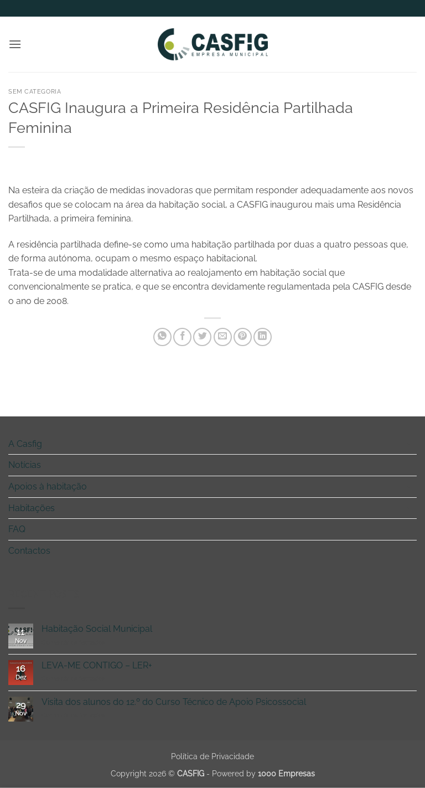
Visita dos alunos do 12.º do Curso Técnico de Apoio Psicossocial (174, 702)
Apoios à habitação (47, 486)
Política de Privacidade (212, 756)
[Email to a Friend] (223, 337)
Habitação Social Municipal (97, 629)
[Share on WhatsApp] (162, 337)
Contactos (29, 550)
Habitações (31, 508)
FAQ (16, 529)
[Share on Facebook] (182, 337)
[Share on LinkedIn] (262, 337)
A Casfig (25, 444)
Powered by (263, 773)
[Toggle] (410, 443)
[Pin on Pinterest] (243, 337)
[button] (15, 44)
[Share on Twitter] (202, 337)
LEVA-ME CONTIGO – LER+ (97, 665)
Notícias (24, 465)
